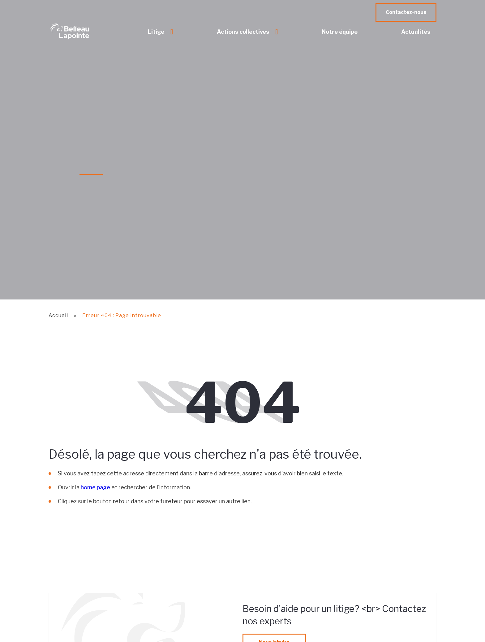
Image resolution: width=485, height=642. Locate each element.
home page (95, 487)
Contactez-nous (406, 12)
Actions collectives (243, 31)
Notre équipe (340, 31)
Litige (156, 31)
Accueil (58, 315)
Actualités (415, 31)
